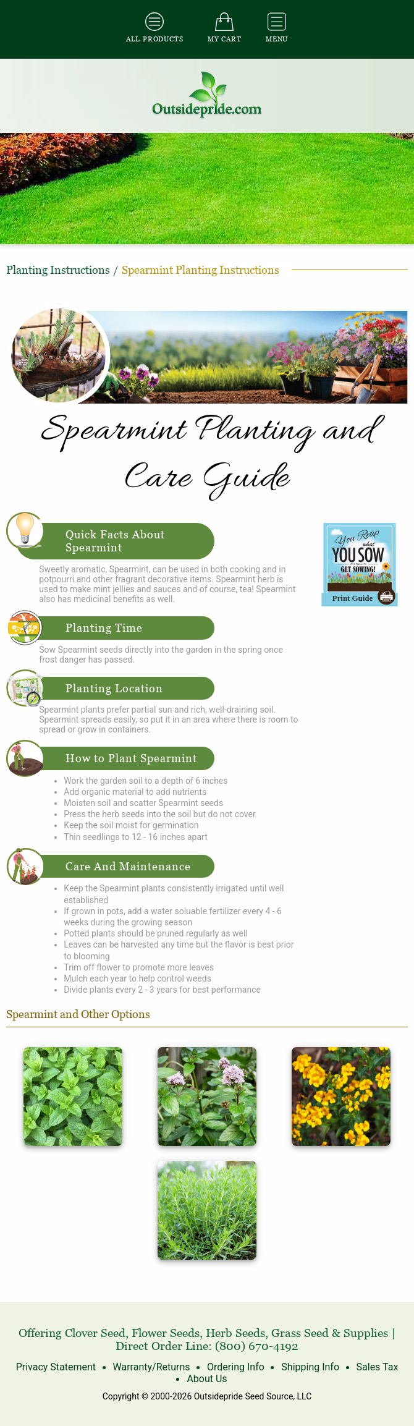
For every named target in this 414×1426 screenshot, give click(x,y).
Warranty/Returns (151, 1367)
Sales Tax (378, 1367)
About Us (207, 1379)
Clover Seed (95, 1332)
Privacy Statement (56, 1367)
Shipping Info (310, 1367)
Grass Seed (300, 1332)
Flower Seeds (166, 1332)
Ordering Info (235, 1367)
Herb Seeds (235, 1332)
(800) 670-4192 (256, 1345)
